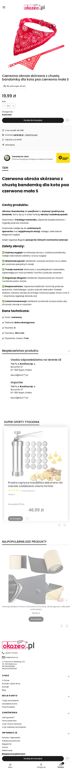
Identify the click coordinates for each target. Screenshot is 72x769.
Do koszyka (36, 619)
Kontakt (5, 687)
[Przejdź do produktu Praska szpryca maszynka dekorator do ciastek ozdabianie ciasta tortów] (36, 455)
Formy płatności (9, 720)
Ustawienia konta (9, 703)
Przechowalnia (8, 707)
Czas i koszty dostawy (12, 724)
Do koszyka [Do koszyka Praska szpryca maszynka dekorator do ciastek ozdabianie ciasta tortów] (15, 519)
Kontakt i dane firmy (11, 683)
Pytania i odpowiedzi (11, 737)
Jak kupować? (8, 717)
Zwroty (5, 747)
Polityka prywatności (11, 741)
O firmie (5, 680)
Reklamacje (7, 750)
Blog (4, 690)
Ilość (4, 101)
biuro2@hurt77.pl (19, 375)
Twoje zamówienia (10, 700)
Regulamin (7, 744)
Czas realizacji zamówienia (14, 727)
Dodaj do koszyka (33, 120)
